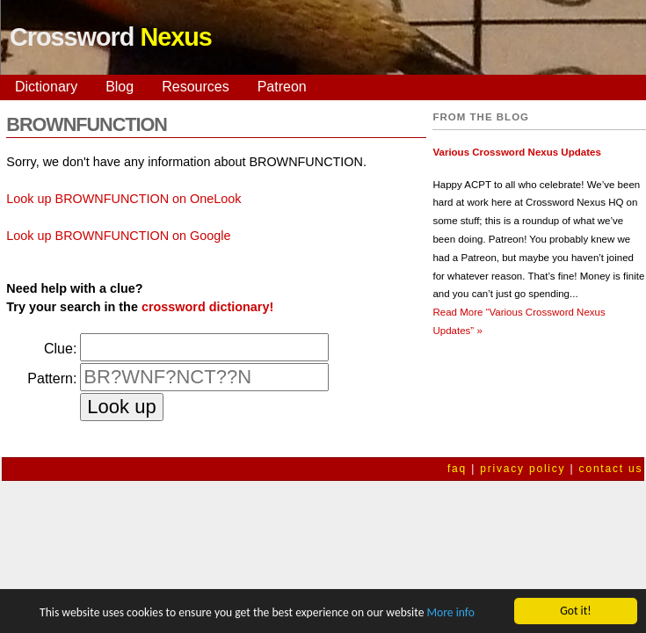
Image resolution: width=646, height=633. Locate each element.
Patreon (282, 86)
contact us (611, 468)
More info (450, 613)
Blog (119, 86)
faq (457, 468)
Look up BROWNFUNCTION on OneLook (123, 199)
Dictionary (46, 86)
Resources (195, 86)
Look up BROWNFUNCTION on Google (118, 236)
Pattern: (51, 378)
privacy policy (522, 468)
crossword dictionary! (207, 307)
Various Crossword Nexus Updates (516, 152)
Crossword (111, 37)
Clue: (60, 348)
